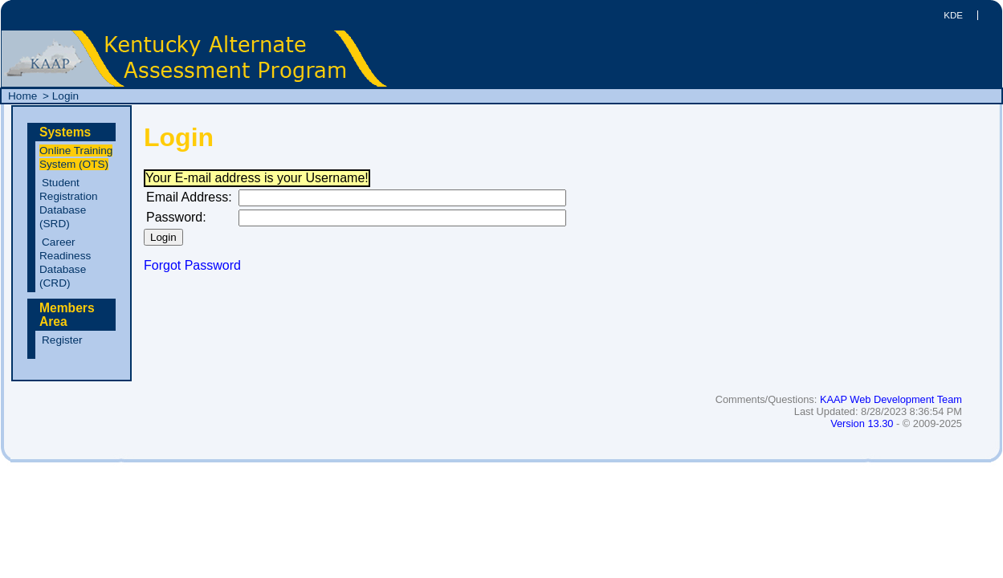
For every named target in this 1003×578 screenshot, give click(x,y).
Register (62, 340)
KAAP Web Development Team (891, 399)
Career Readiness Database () (65, 262)
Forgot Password (192, 265)
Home (24, 96)
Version (861, 423)
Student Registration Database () (68, 203)
